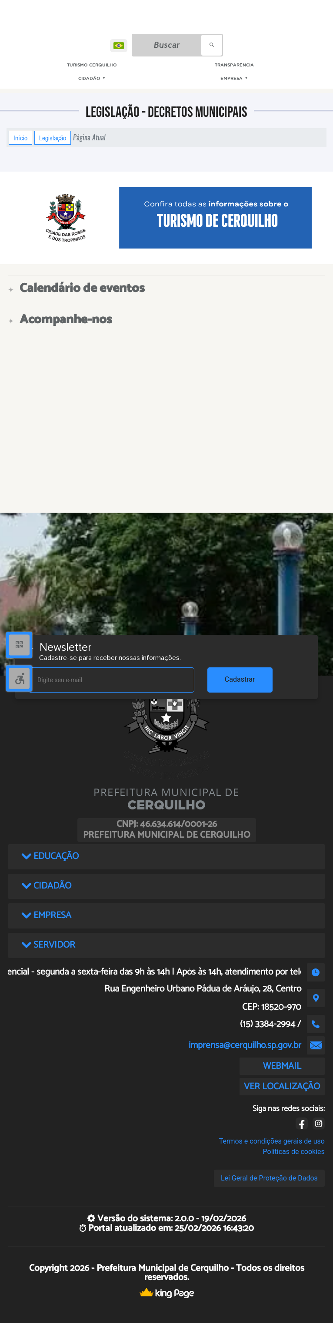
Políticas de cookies (294, 1151)
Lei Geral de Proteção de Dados (269, 1178)
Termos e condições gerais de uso (272, 1141)
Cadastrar (240, 679)
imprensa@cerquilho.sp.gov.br (245, 1045)
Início (20, 137)
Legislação (52, 137)
